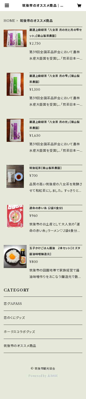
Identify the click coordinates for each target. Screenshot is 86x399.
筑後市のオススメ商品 (20, 346)
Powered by (43, 376)
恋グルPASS (13, 304)
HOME (9, 21)
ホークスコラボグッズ (19, 332)
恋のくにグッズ (14, 318)
